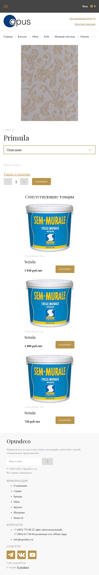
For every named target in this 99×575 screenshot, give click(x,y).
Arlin (46, 36)
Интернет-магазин (85, 23)
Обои (35, 36)
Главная (8, 36)
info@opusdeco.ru (23, 539)
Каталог (22, 36)
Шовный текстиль (65, 36)
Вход (85, 6)
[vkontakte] (21, 555)
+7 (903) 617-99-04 (24, 534)
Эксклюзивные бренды (82, 18)
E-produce (23, 567)
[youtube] (32, 555)
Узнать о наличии (17, 174)
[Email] (30, 461)
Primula (84, 36)
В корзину (41, 181)
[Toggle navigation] (6, 6)
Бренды (18, 496)
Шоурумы (19, 512)
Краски (18, 507)
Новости (18, 518)
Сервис (18, 491)
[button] (92, 6)
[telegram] (11, 555)
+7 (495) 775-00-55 (24, 529)
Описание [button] (14, 150)
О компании (20, 485)
